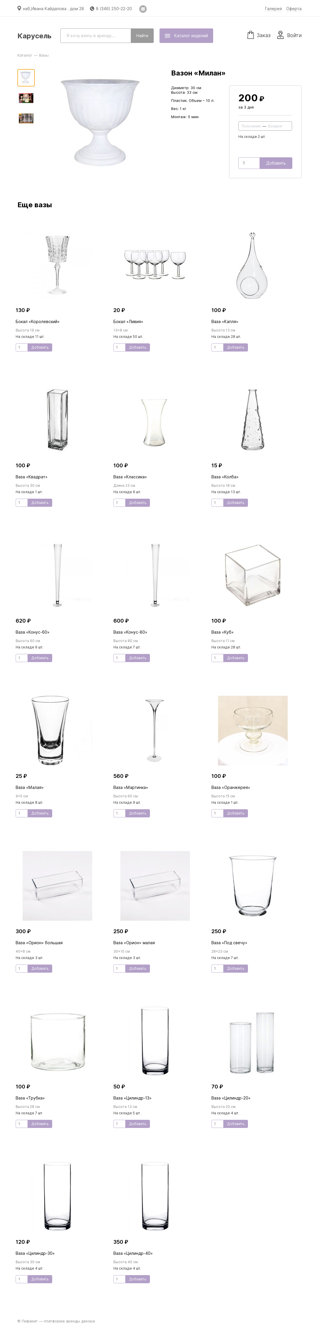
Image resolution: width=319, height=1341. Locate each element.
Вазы (44, 55)
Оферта (294, 8)
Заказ (259, 34)
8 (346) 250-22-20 (114, 8)
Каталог (24, 55)
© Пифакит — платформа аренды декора (56, 1321)
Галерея (273, 8)
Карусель (34, 36)
